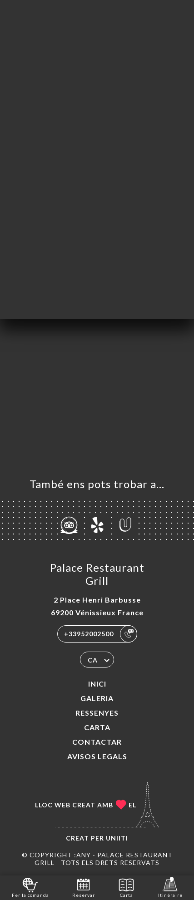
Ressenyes (97, 712)
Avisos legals (97, 756)
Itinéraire (170, 887)
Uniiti (117, 838)
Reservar (83, 887)
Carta (97, 727)
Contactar (97, 741)
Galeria (97, 698)
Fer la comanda (30, 887)
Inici (97, 683)
